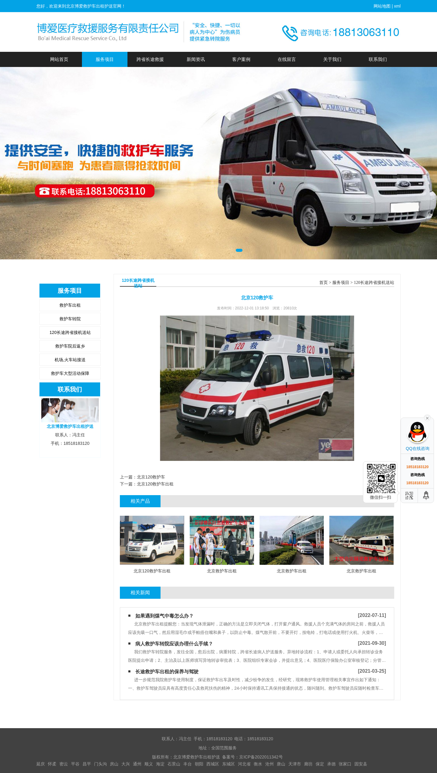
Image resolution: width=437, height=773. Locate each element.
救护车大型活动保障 (70, 373)
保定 (320, 763)
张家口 (345, 763)
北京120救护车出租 (155, 483)
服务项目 (105, 59)
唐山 (281, 763)
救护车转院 (70, 318)
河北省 (244, 763)
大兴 (125, 763)
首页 (323, 282)
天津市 (294, 763)
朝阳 (199, 763)
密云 (63, 763)
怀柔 (52, 763)
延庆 (40, 763)
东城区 (228, 763)
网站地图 (382, 6)
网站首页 (59, 59)
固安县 (360, 763)
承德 (331, 763)
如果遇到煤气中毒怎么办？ (164, 615)
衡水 (258, 763)
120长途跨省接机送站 (69, 332)
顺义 (148, 763)
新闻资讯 (196, 59)
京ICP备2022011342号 (261, 757)
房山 (114, 763)
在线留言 (287, 59)
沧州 (269, 763)
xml (397, 6)
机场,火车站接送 (70, 359)
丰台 (187, 763)
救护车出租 (70, 305)
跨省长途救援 (150, 59)
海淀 (160, 763)
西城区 (212, 763)
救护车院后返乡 (70, 346)
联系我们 (378, 59)
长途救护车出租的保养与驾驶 (166, 671)
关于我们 (332, 59)
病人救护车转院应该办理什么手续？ (174, 643)
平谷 (75, 763)
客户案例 (241, 59)
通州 (137, 763)
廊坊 (308, 763)
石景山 (174, 763)
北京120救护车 (151, 477)
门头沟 (100, 763)
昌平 (87, 763)
